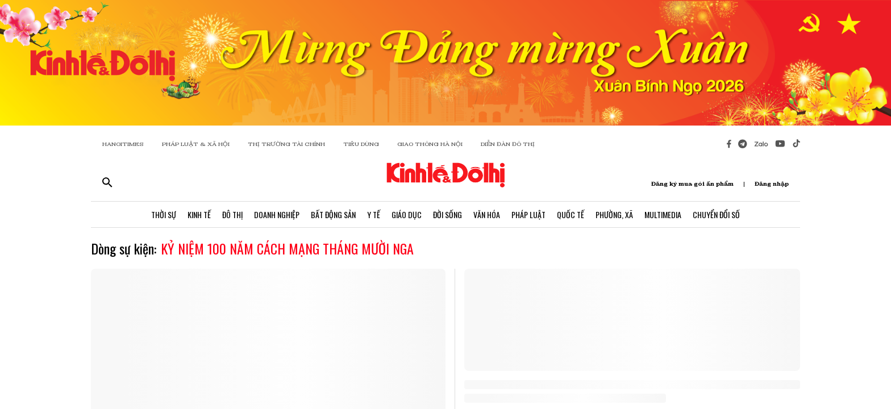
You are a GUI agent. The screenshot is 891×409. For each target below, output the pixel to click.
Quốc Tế (570, 214)
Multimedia (662, 214)
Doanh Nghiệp (276, 214)
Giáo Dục (407, 214)
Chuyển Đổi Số (716, 214)
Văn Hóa (486, 214)
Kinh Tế (199, 214)
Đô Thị (232, 214)
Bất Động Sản (333, 214)
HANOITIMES (123, 144)
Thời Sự (163, 214)
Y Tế (373, 214)
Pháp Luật (528, 214)
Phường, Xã (614, 214)
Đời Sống (447, 214)
